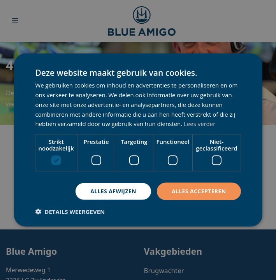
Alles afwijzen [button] (113, 191)
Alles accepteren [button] (199, 191)
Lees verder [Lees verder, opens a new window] (200, 124)
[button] (70, 211)
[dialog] (138, 140)
